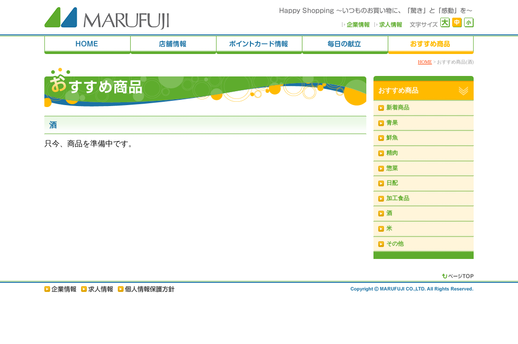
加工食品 (397, 198)
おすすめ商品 (398, 90)
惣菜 (392, 168)
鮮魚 (392, 137)
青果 (392, 122)
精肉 (392, 153)
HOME (425, 61)
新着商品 (397, 107)
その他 (395, 243)
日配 (392, 183)
